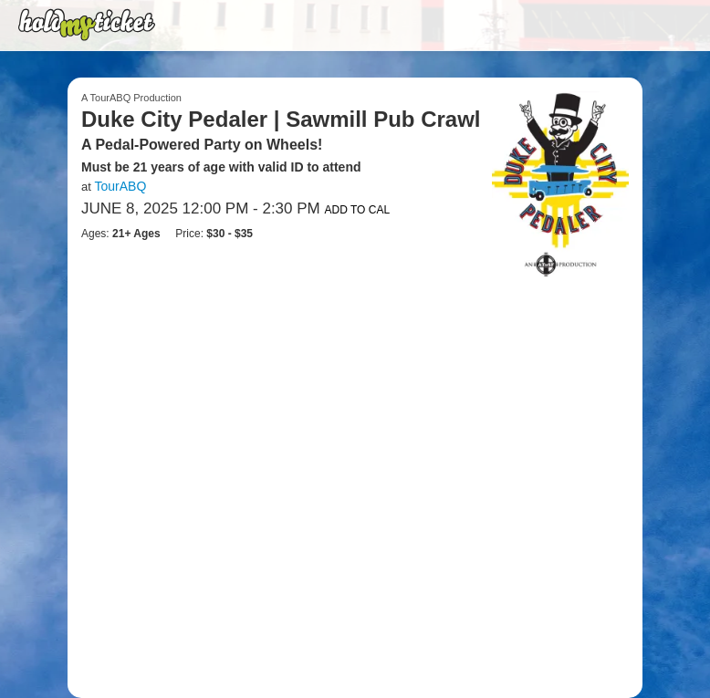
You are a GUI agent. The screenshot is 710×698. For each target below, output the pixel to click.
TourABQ (120, 186)
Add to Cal (357, 209)
